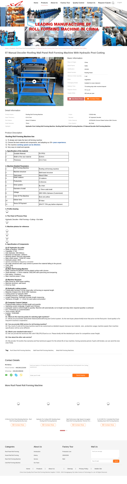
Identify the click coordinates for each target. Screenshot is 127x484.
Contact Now (93, 99)
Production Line (66, 451)
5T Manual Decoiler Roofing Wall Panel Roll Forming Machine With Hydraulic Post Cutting (61, 48)
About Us (54, 3)
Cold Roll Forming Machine (12, 462)
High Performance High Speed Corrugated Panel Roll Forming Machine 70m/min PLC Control (78, 420)
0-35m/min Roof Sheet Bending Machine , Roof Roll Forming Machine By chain (18, 420)
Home (36, 3)
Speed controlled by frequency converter (19, 262)
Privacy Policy (83, 468)
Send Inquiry (80, 375)
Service (36, 459)
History (36, 455)
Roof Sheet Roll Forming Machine (20, 350)
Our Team (36, 462)
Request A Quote (104, 3)
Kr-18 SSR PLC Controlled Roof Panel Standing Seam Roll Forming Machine (108, 420)
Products (44, 3)
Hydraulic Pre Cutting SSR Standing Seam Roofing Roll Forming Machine (48, 420)
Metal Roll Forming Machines (65, 350)
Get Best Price (75, 99)
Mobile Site (98, 468)
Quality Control (78, 3)
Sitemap (70, 468)
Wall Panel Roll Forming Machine (43, 350)
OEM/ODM (65, 455)
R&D (63, 459)
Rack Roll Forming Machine (13, 459)
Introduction (37, 451)
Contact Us (91, 3)
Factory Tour (65, 3)
